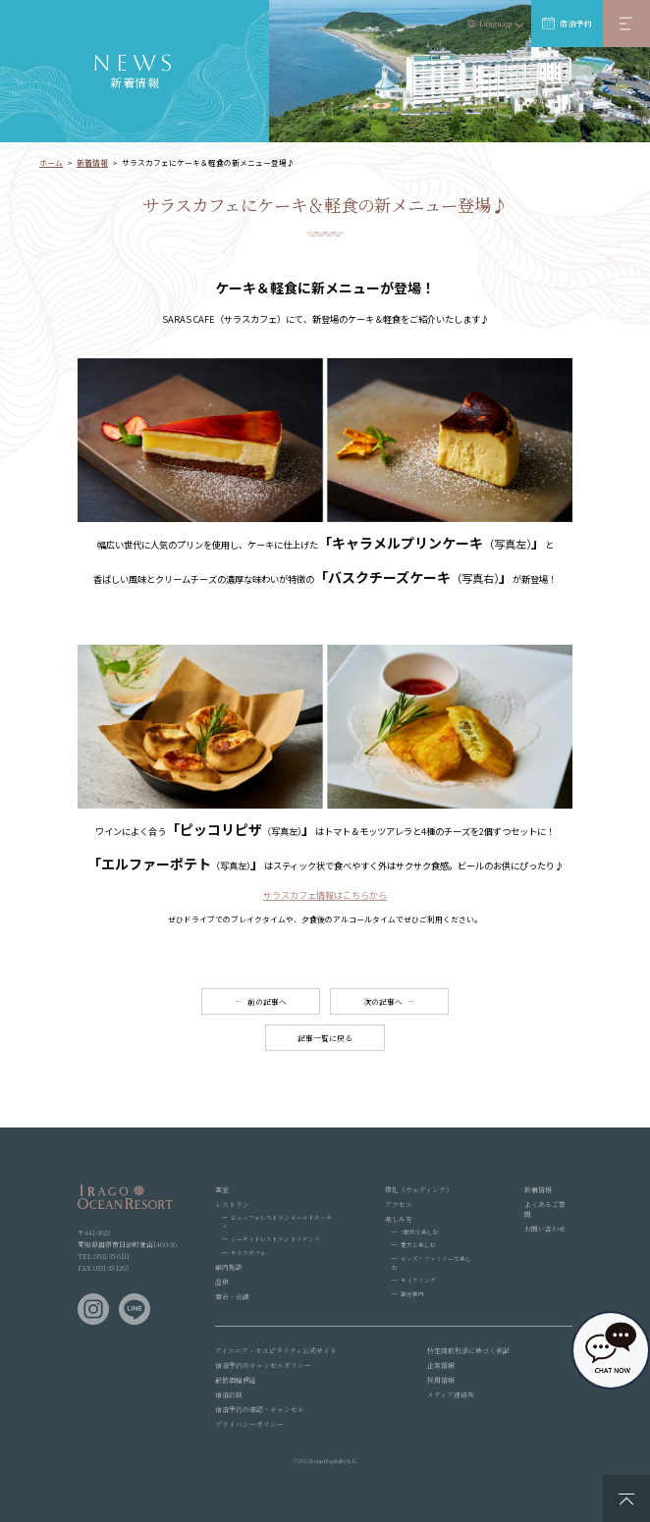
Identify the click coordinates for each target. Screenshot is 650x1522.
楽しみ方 (398, 1219)
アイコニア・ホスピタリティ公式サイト (276, 1350)
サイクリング (418, 1280)
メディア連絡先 (450, 1394)
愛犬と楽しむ (418, 1244)
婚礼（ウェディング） (419, 1189)
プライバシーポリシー (249, 1424)
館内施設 (229, 1267)
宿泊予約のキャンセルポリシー (263, 1365)
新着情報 (538, 1189)
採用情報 (441, 1380)
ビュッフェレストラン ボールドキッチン (277, 1222)
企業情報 (441, 1365)
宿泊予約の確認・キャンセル (259, 1409)
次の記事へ (383, 1001)
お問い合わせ (545, 1228)
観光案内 (412, 1293)
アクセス (398, 1204)
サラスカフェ (248, 1252)
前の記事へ (267, 1001)
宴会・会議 (232, 1296)
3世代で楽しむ (420, 1232)
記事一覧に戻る (325, 1037)
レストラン (232, 1204)
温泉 (222, 1281)
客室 (222, 1189)
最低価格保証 (235, 1380)
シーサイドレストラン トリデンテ (275, 1238)
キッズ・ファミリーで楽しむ (431, 1263)
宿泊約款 (229, 1394)
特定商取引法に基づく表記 (468, 1350)
